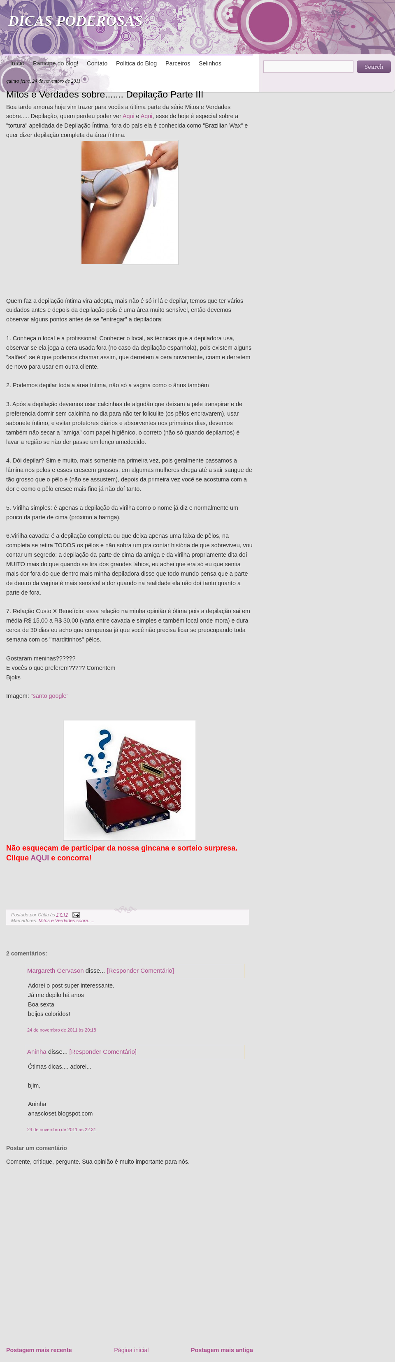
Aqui (129, 116)
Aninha (36, 1051)
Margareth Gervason (55, 970)
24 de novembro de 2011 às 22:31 (61, 1129)
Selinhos (210, 63)
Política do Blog (136, 63)
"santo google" (50, 696)
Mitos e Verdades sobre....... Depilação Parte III (104, 94)
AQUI (39, 858)
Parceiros (177, 63)
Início (17, 63)
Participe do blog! (55, 63)
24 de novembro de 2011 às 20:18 (61, 1029)
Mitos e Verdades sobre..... (67, 920)
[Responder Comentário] (140, 970)
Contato (97, 63)
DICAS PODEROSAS (75, 21)
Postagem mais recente (39, 1350)
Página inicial (131, 1350)
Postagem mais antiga (222, 1350)
